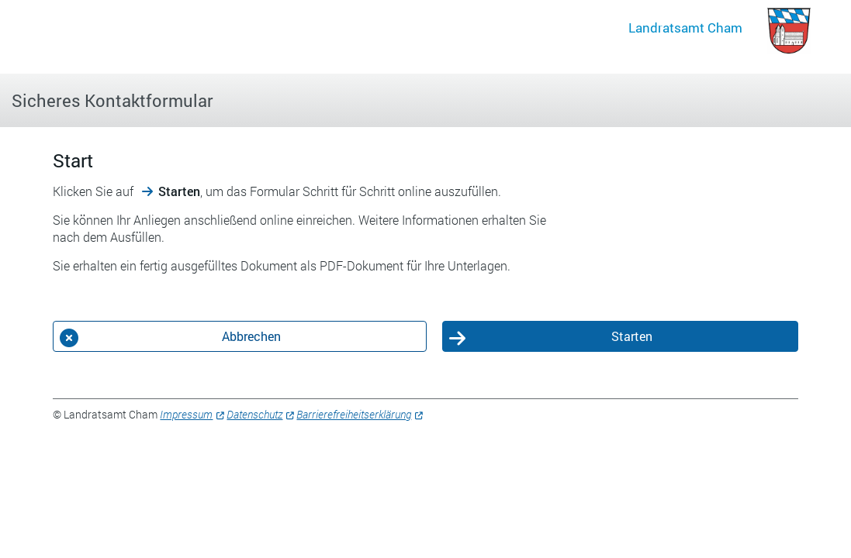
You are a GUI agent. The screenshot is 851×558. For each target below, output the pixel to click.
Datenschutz (254, 414)
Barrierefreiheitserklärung (353, 414)
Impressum (186, 414)
